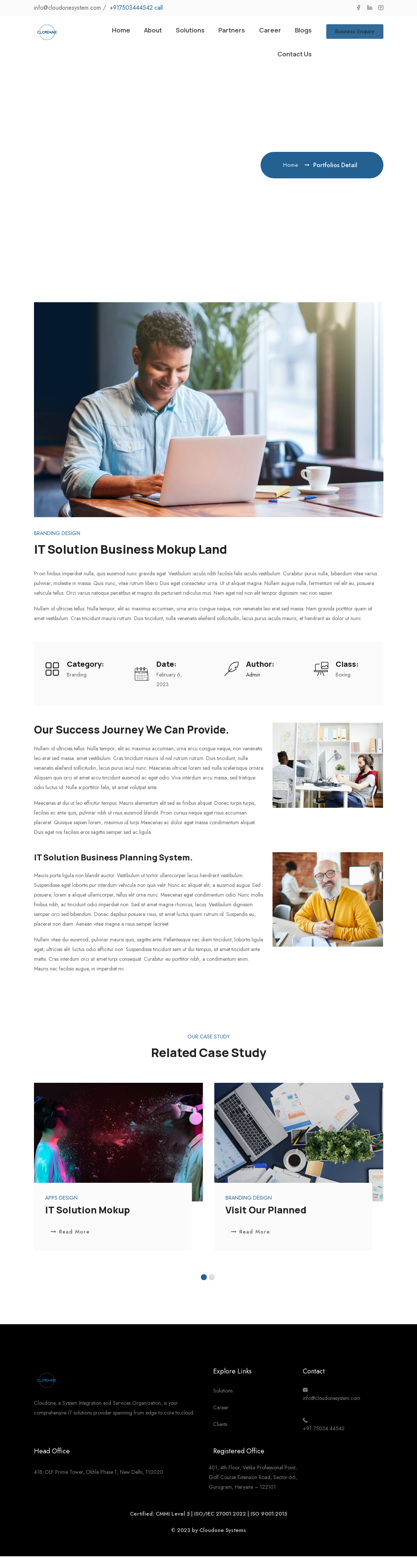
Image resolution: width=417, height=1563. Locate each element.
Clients (220, 1431)
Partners (226, 32)
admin (253, 681)
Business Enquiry (354, 32)
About (139, 32)
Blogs (302, 32)
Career (267, 32)
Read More (72, 1238)
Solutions (181, 32)
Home (104, 32)
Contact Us (292, 58)
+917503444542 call (136, 7)
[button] (204, 1284)
